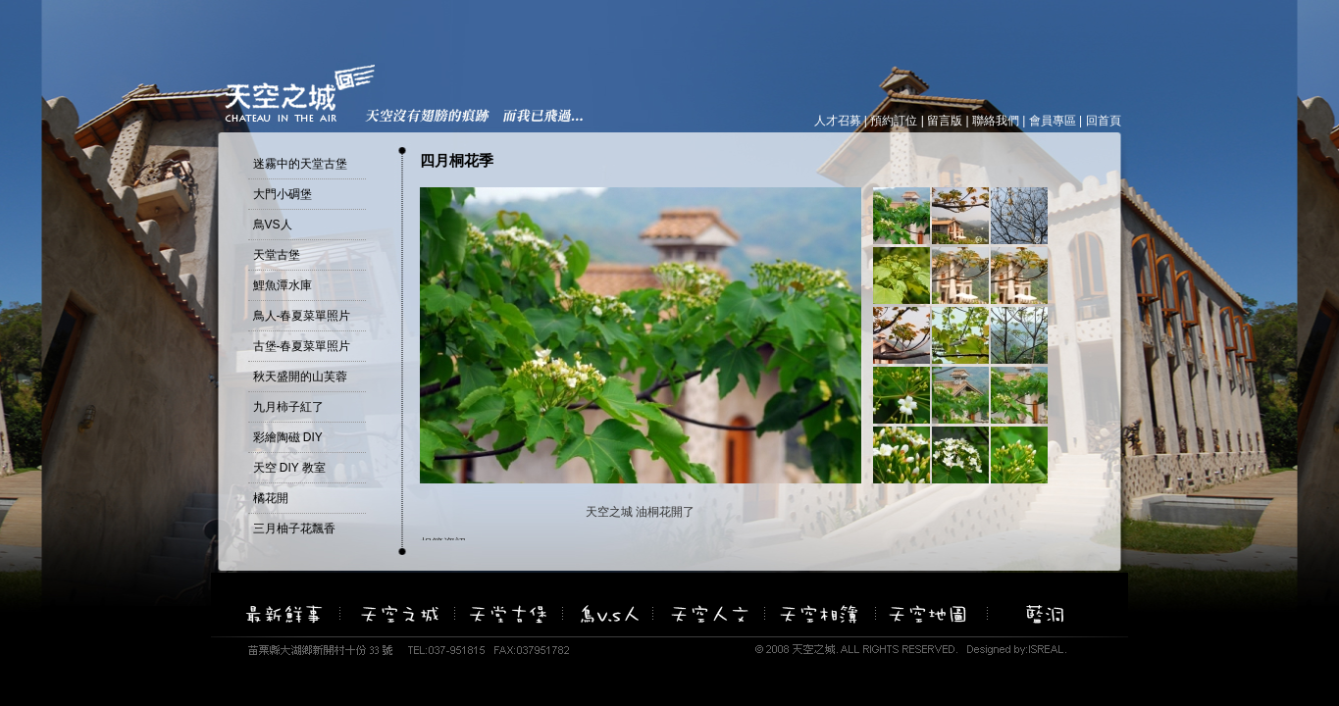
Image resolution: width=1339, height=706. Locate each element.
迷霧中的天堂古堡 (300, 164)
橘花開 (270, 498)
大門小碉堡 (282, 194)
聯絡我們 (995, 120)
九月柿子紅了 (288, 407)
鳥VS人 (272, 224)
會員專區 (1052, 120)
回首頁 (1103, 120)
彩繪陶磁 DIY (288, 437)
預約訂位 (893, 120)
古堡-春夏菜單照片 (302, 346)
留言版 (944, 120)
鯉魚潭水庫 (282, 285)
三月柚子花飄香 (294, 528)
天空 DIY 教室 (289, 468)
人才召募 (837, 120)
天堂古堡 (276, 255)
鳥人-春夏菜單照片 (302, 316)
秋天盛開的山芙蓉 (300, 376)
